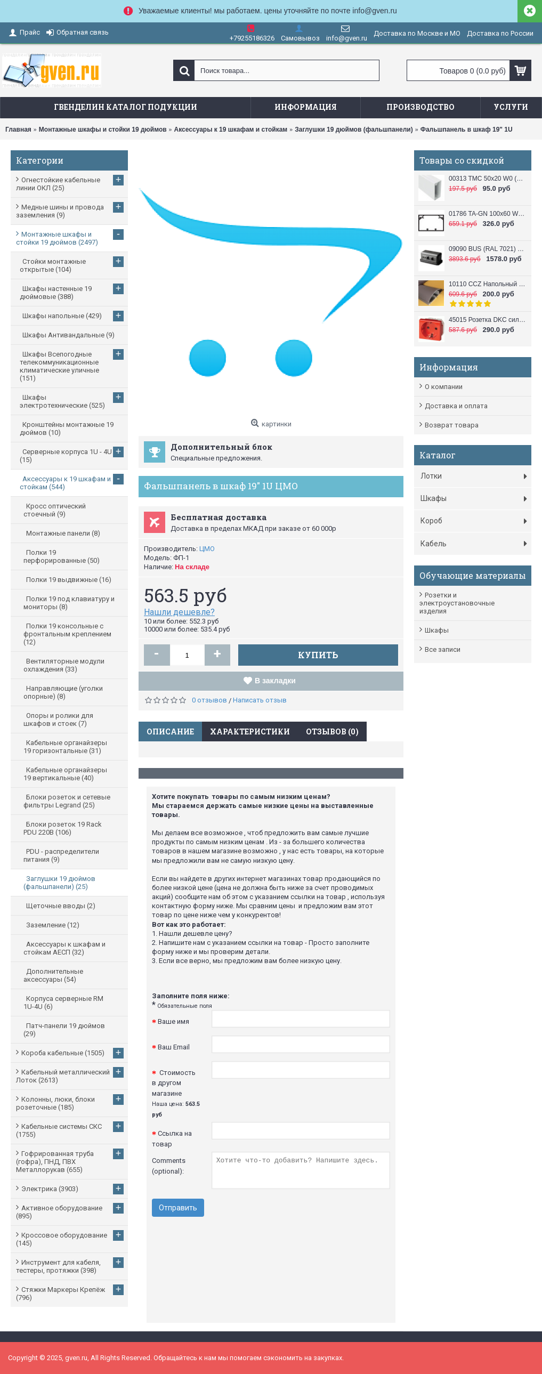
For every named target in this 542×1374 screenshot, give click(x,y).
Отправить (178, 1207)
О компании (444, 387)
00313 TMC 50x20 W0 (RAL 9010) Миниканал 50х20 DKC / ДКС (487, 178)
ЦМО (207, 549)
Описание (170, 731)
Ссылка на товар (172, 1138)
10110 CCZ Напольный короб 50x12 (487, 284)
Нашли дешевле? (179, 612)
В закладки (275, 680)
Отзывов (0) (332, 731)
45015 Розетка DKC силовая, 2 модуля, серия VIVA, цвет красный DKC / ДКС (487, 320)
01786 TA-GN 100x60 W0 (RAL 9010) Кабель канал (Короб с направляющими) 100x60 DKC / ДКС (487, 213)
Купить (318, 654)
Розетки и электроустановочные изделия (457, 603)
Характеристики (250, 731)
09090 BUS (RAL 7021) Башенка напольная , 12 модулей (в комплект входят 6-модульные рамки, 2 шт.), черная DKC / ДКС (487, 249)
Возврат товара (452, 425)
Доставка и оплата (456, 406)
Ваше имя (173, 1021)
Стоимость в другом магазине (176, 1093)
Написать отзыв (260, 700)
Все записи (442, 649)
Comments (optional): (168, 1166)
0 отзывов (209, 700)
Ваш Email (174, 1047)
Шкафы (437, 630)
